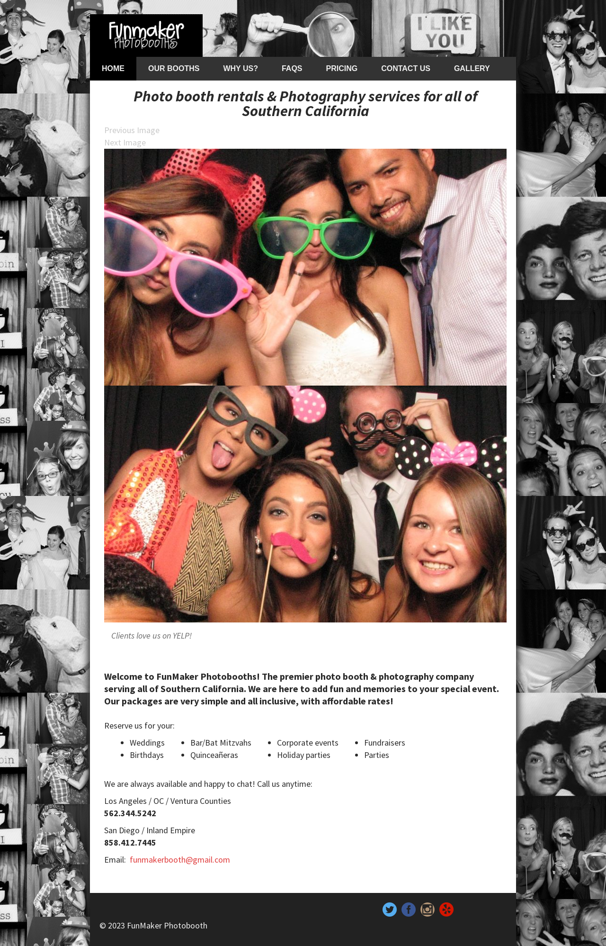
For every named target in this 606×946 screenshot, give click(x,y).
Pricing (342, 68)
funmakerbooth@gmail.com (180, 859)
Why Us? (240, 68)
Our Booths (173, 68)
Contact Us (405, 68)
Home (113, 68)
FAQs (292, 68)
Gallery (472, 68)
